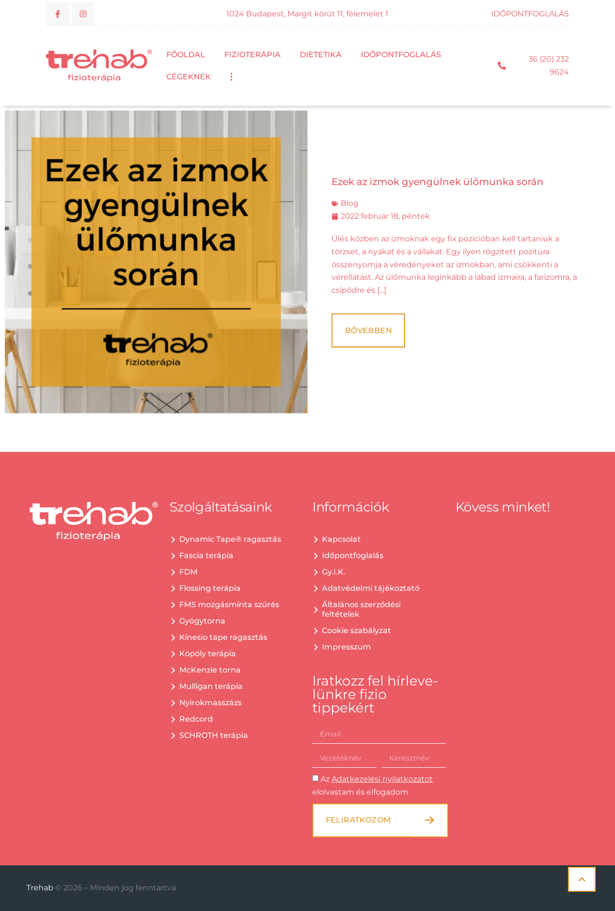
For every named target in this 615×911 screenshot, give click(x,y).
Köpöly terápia (207, 653)
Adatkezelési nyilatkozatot (382, 779)
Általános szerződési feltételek (361, 609)
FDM (188, 571)
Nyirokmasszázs (210, 702)
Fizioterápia (252, 54)
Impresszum (346, 646)
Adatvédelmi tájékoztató (370, 588)
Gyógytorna (202, 620)
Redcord (196, 719)
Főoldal (185, 54)
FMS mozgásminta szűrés (229, 604)
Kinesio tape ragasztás (223, 637)
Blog (349, 203)
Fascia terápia (206, 555)
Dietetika (321, 54)
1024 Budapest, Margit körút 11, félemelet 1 (307, 13)
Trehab (40, 887)
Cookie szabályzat (356, 630)
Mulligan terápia (211, 686)
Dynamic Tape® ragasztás (230, 539)
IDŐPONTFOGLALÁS (530, 13)
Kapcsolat (341, 539)
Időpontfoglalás (401, 54)
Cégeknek (188, 76)
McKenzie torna (210, 669)
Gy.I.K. (333, 571)
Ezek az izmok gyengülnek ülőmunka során (437, 181)
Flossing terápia (210, 588)
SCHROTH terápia (213, 735)
